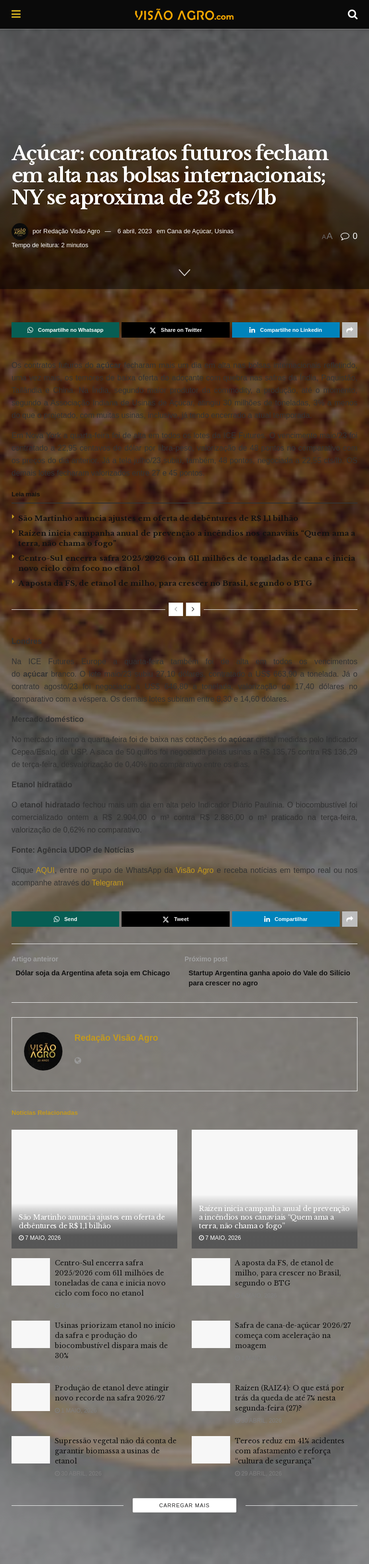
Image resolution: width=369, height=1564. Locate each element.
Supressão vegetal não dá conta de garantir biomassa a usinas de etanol (115, 1453)
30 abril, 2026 (258, 1424)
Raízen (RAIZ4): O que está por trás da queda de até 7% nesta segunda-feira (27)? (289, 1401)
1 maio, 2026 (256, 1361)
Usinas (224, 231)
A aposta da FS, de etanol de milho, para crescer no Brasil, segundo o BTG (165, 583)
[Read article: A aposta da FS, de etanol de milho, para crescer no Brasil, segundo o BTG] (211, 1274)
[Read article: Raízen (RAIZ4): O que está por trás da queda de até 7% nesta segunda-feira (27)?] (211, 1400)
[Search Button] (352, 14)
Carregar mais (184, 1508)
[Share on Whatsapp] (65, 330)
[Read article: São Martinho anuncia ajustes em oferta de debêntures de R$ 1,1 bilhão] (94, 1192)
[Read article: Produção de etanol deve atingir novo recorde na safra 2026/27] (31, 1400)
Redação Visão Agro (71, 231)
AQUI (43, 870)
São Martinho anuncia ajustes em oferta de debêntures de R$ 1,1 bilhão (158, 518)
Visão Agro (195, 870)
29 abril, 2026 (258, 1476)
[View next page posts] (193, 609)
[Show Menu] (16, 14)
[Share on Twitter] (175, 330)
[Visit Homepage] (184, 14)
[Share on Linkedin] (286, 330)
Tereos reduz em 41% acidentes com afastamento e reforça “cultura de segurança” (289, 1453)
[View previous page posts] (176, 609)
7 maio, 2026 (40, 1240)
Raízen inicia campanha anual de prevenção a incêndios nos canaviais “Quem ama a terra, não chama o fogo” (274, 1220)
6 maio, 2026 (256, 1298)
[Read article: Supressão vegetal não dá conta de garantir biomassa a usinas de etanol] (31, 1452)
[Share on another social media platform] (349, 330)
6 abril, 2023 (135, 231)
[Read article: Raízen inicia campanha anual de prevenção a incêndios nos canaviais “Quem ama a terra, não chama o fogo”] (274, 1192)
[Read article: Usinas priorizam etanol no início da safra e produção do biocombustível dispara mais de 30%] (31, 1337)
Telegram (107, 883)
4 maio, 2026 (76, 1371)
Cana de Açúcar (189, 231)
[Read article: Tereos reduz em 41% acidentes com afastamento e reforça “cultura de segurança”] (211, 1452)
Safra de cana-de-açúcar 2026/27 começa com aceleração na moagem (293, 1338)
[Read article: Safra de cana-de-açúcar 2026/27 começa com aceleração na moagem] (211, 1337)
